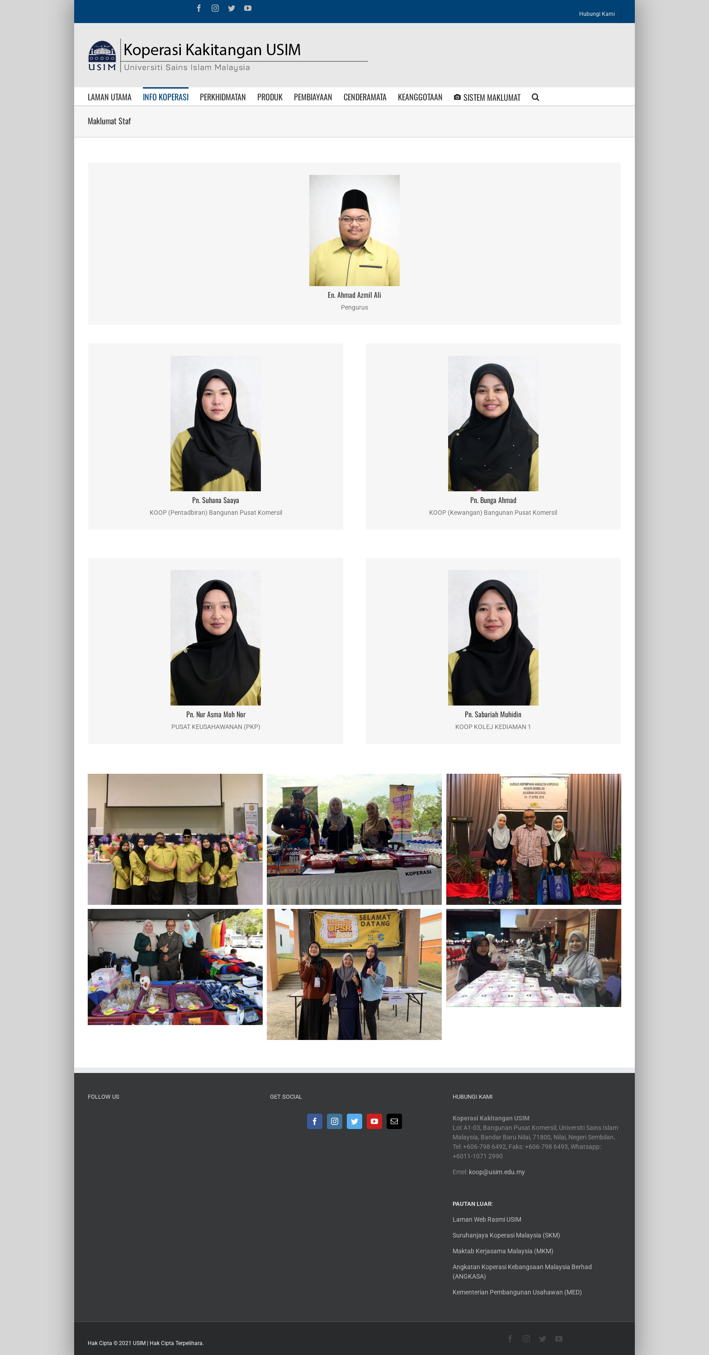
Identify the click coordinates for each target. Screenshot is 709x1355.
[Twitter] (354, 1121)
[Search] (535, 96)
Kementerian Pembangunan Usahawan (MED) (517, 1292)
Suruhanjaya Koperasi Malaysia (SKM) (506, 1235)
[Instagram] (334, 1121)
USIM (139, 1343)
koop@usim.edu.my (497, 1172)
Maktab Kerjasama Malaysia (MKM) (503, 1251)
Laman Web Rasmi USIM (487, 1219)
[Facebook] (314, 1121)
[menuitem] (597, 12)
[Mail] (394, 1121)
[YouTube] (374, 1121)
